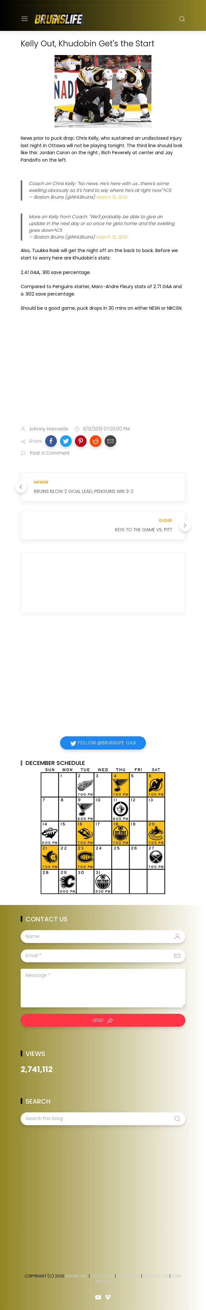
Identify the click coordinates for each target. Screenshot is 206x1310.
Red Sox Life (128, 1276)
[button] (51, 441)
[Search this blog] (103, 1118)
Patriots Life (156, 1276)
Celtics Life (102, 1276)
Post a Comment (49, 453)
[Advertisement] (103, 370)
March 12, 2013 (111, 197)
